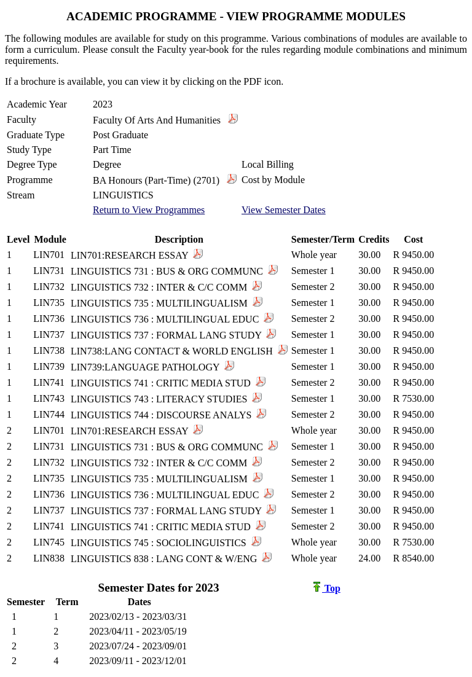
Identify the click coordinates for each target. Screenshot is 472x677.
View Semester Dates (284, 210)
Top (326, 588)
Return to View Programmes (149, 210)
